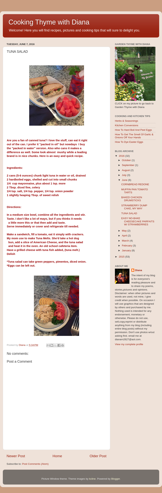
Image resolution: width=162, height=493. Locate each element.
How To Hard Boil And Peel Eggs (133, 129)
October (127, 160)
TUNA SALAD (129, 213)
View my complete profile (129, 344)
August (126, 170)
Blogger (115, 478)
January (127, 250)
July (124, 175)
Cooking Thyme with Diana (48, 22)
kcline (92, 478)
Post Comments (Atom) (35, 463)
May (124, 230)
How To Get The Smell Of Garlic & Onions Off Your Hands (134, 136)
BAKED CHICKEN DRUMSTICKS (131, 199)
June (125, 180)
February (127, 245)
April (125, 235)
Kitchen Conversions (126, 125)
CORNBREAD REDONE (135, 184)
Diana (138, 270)
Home (57, 456)
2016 (122, 155)
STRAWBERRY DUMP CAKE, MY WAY (134, 207)
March (126, 240)
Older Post (98, 456)
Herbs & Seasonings (126, 120)
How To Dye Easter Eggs (129, 142)
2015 (122, 256)
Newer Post (16, 456)
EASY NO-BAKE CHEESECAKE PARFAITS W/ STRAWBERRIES (137, 221)
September (128, 165)
